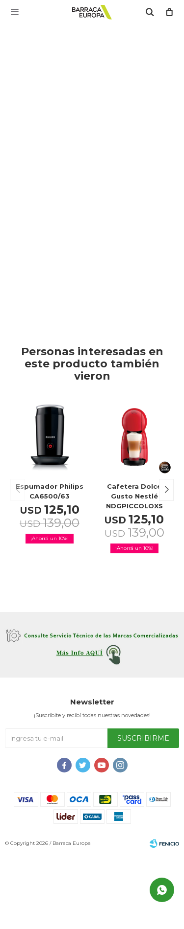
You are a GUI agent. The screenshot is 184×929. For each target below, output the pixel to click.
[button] (166, 490)
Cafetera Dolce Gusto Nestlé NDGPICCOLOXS (134, 496)
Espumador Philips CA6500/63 (49, 491)
